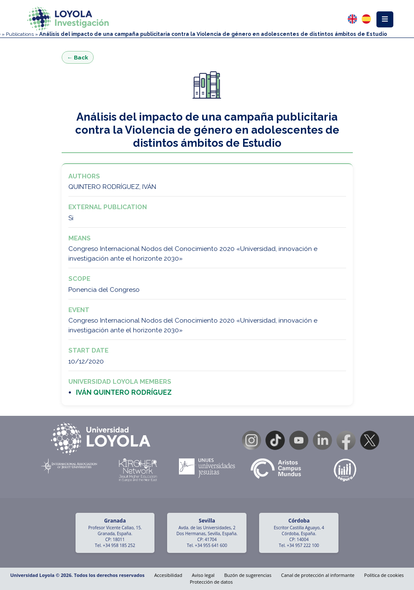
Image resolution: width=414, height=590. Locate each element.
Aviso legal (203, 575)
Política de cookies (384, 575)
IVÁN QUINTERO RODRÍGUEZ (124, 392)
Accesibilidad (168, 575)
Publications (20, 34)
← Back (78, 57)
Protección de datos (211, 582)
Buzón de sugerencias (247, 575)
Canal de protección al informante (317, 575)
